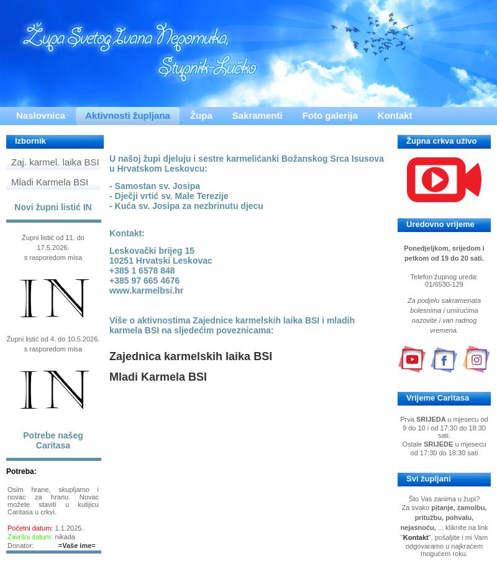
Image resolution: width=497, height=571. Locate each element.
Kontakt (395, 115)
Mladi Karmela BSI (49, 182)
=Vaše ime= (77, 545)
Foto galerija (330, 115)
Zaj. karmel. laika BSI (55, 162)
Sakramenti (257, 115)
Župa (201, 115)
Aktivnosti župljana (127, 115)
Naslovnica (40, 115)
